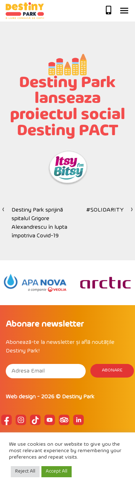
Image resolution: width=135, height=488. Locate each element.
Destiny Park (78, 396)
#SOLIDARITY (104, 210)
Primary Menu (124, 11)
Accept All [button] (56, 471)
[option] (35, 282)
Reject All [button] (25, 471)
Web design (21, 396)
